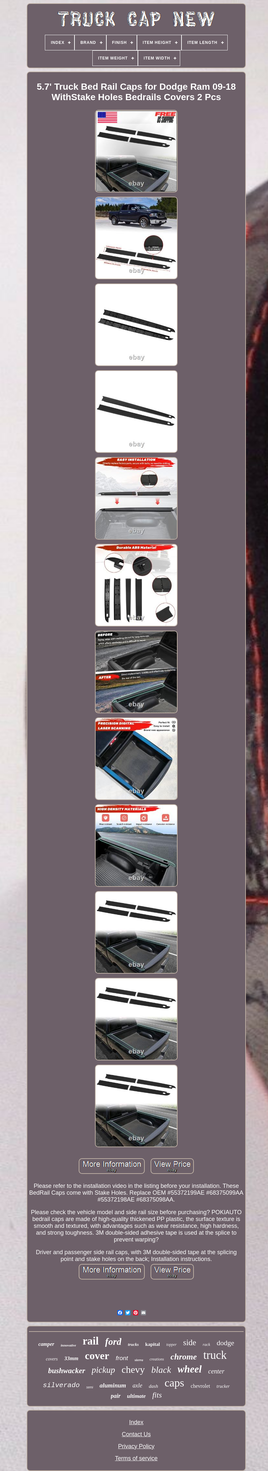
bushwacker (66, 1371)
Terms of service (136, 1458)
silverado (61, 1385)
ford (113, 1341)
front (122, 1358)
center (216, 1371)
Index (136, 1422)
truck (215, 1355)
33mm (71, 1358)
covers (52, 1359)
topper (172, 1344)
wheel (190, 1369)
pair (116, 1396)
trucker (223, 1386)
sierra (139, 1360)
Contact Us (136, 1434)
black (161, 1370)
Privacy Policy (136, 1446)
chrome (183, 1356)
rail (91, 1341)
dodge (225, 1343)
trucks (133, 1344)
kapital (152, 1344)
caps (174, 1383)
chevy (133, 1369)
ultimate (136, 1396)
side (189, 1342)
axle (137, 1385)
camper (46, 1344)
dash (153, 1386)
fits (157, 1395)
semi (89, 1387)
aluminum (113, 1385)
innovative (68, 1345)
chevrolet (200, 1386)
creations (157, 1359)
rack (206, 1344)
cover (97, 1355)
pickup (103, 1370)
